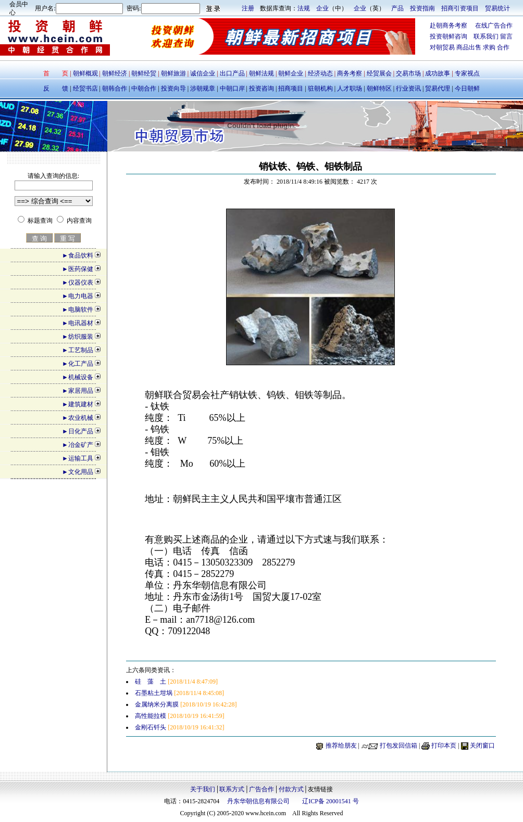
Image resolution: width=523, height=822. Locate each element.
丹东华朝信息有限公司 (258, 801)
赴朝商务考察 (448, 25)
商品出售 (469, 47)
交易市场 (409, 73)
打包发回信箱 (398, 745)
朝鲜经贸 (144, 73)
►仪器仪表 (77, 282)
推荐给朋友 (341, 745)
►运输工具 (77, 458)
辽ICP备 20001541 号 (330, 801)
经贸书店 (85, 88)
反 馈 (55, 88)
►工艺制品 (77, 350)
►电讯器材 (77, 323)
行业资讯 (409, 88)
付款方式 (291, 789)
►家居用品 (77, 390)
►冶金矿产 (77, 444)
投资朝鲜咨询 (452, 36)
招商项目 (291, 88)
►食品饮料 (77, 255)
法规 (303, 8)
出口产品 (232, 73)
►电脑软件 (77, 309)
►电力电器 (77, 296)
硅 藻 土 (150, 681)
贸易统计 (497, 8)
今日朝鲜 (466, 88)
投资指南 (422, 8)
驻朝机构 (320, 88)
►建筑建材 (77, 404)
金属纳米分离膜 (157, 704)
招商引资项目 (460, 8)
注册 (248, 8)
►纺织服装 (77, 336)
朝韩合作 (115, 88)
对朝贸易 (443, 47)
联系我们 (486, 36)
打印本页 (443, 745)
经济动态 (320, 73)
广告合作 (261, 789)
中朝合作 (144, 88)
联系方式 (231, 789)
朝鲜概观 (86, 73)
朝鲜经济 (115, 73)
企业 (322, 8)
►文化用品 (77, 472)
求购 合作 (496, 47)
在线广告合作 (490, 25)
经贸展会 (379, 73)
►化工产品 (77, 363)
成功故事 (438, 73)
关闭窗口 (482, 745)
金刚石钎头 (150, 727)
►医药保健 (77, 269)
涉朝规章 (202, 88)
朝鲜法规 (261, 73)
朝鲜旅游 (173, 73)
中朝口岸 (231, 88)
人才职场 (349, 88)
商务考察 (349, 73)
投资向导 (172, 88)
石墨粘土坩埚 (153, 693)
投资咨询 (261, 88)
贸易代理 (438, 88)
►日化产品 (77, 431)
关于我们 (202, 789)
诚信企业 (203, 73)
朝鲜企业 (291, 73)
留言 (506, 36)
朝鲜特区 (379, 88)
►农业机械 (77, 417)
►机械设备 (77, 377)
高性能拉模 (150, 716)
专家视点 (466, 73)
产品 (397, 8)
